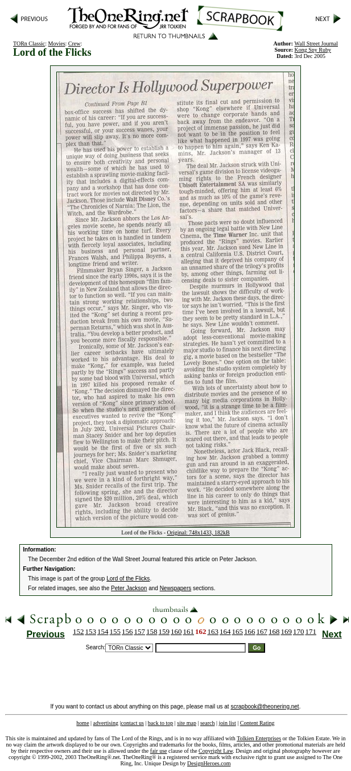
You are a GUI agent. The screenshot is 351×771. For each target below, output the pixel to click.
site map (186, 723)
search (207, 723)
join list (227, 723)
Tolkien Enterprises (259, 738)
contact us (132, 723)
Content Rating (257, 723)
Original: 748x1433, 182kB (198, 532)
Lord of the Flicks (128, 578)
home (82, 723)
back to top (160, 723)
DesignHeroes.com (208, 763)
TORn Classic (29, 43)
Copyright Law (216, 751)
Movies (56, 43)
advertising (105, 723)
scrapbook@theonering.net (264, 706)
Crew (74, 43)
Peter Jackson (129, 588)
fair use (158, 751)
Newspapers (176, 588)
